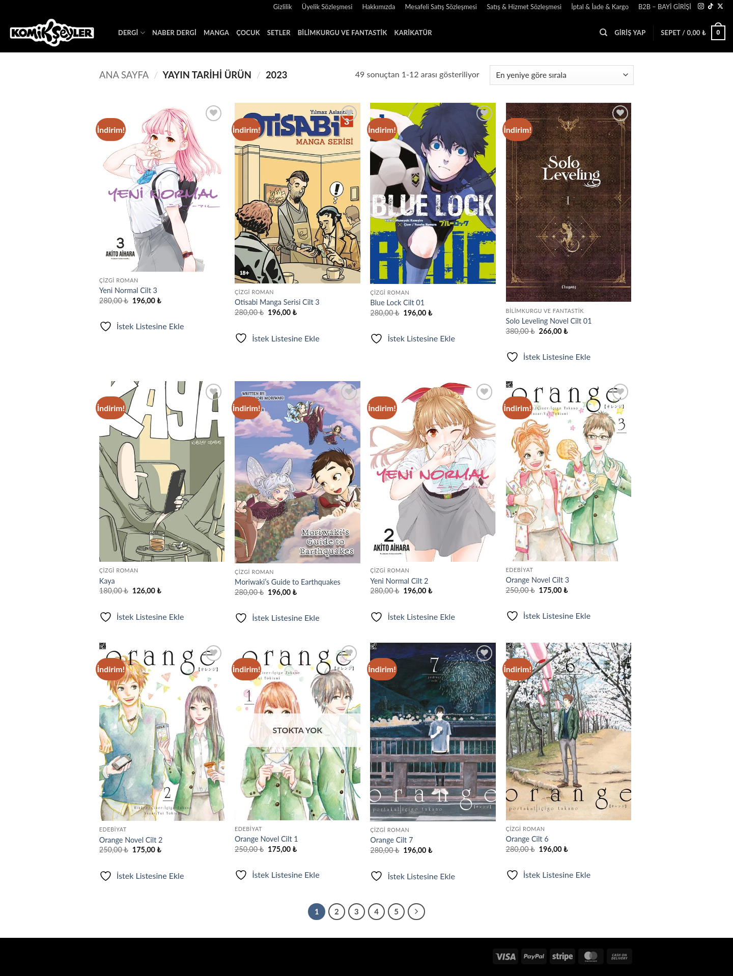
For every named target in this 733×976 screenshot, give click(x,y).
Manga (216, 32)
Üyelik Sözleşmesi (327, 7)
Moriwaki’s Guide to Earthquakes (288, 582)
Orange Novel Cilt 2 (131, 840)
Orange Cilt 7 (391, 840)
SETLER (279, 32)
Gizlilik (282, 7)
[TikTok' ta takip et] (711, 6)
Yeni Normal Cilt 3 (128, 290)
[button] (263, 2)
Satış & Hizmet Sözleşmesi (524, 7)
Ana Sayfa (124, 74)
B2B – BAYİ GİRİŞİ (664, 7)
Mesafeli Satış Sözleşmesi (441, 7)
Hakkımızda (378, 7)
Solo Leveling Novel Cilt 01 (549, 321)
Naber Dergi (174, 32)
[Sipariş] (562, 75)
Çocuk (248, 32)
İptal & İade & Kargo (600, 7)
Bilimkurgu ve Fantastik (342, 32)
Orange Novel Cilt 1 (266, 839)
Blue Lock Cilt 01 (397, 302)
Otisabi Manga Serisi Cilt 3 (277, 302)
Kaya (107, 581)
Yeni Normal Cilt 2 (399, 581)
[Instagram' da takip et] (701, 6)
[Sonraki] (416, 912)
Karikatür (413, 32)
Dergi (131, 33)
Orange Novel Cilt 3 (538, 580)
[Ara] (603, 32)
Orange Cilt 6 (527, 839)
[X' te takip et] (720, 6)
